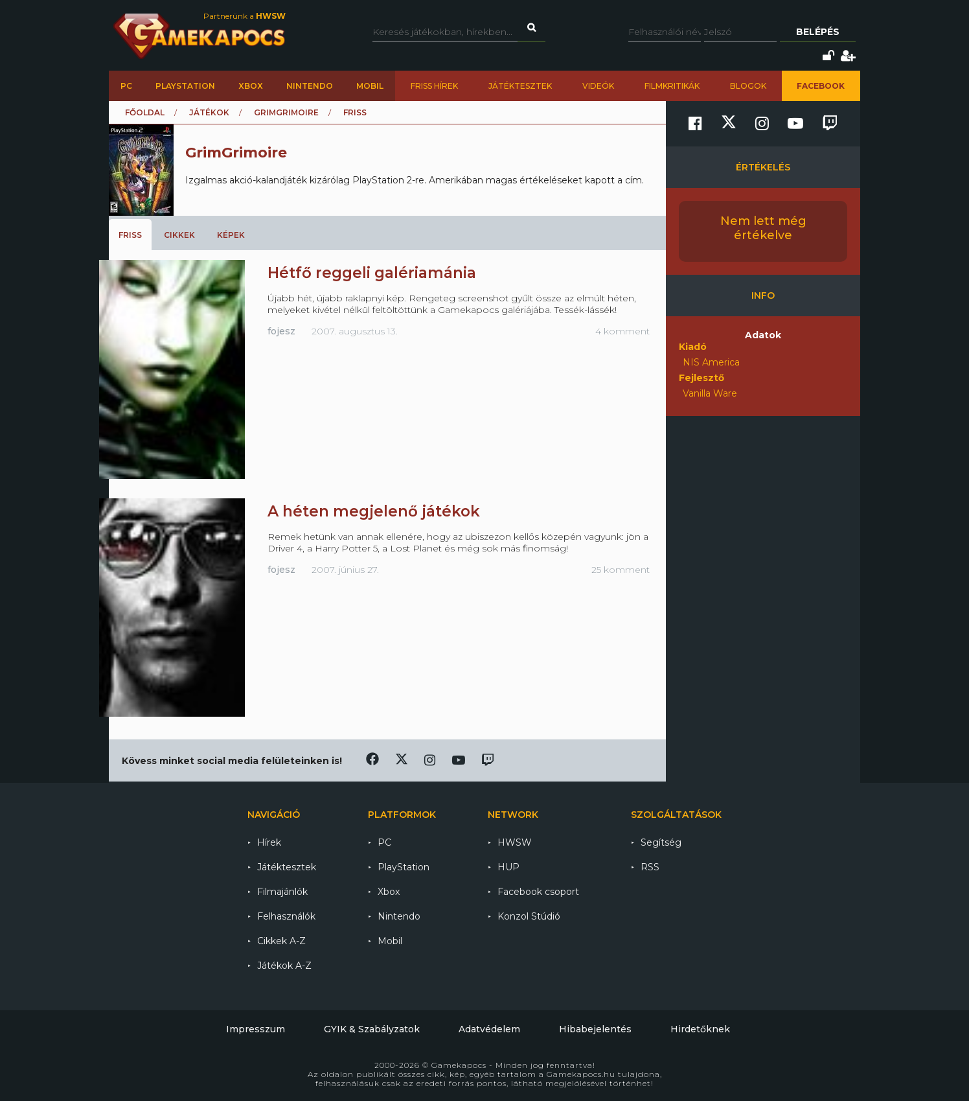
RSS (650, 867)
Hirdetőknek (700, 1029)
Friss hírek (434, 86)
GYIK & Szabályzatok (372, 1029)
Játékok (209, 112)
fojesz (281, 331)
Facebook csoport (538, 892)
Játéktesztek (520, 86)
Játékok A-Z (284, 965)
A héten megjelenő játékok (374, 511)
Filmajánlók (282, 892)
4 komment (622, 331)
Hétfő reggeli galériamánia (372, 273)
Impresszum (255, 1029)
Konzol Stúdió (528, 916)
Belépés (817, 32)
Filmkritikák (672, 86)
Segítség (661, 842)
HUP (508, 867)
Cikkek (179, 235)
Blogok (748, 86)
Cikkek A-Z (281, 941)
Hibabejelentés (595, 1029)
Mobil (369, 86)
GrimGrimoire (286, 112)
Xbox (250, 86)
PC (126, 86)
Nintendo (309, 86)
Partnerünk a (244, 16)
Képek (231, 235)
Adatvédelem (489, 1029)
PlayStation (185, 86)
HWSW (514, 842)
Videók (598, 86)
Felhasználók (286, 916)
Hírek (269, 842)
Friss (130, 235)
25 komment (620, 569)
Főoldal (145, 112)
